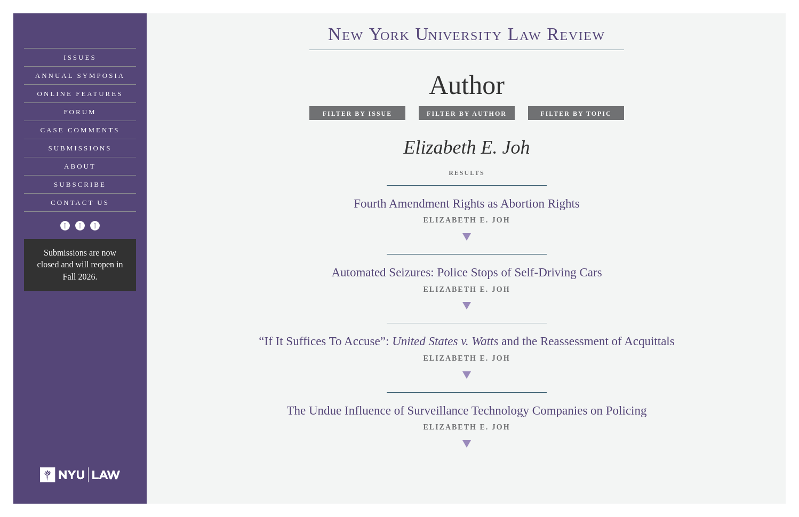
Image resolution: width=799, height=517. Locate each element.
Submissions (80, 148)
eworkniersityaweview (466, 36)
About (80, 166)
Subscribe (80, 184)
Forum (79, 112)
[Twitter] (65, 225)
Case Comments (79, 130)
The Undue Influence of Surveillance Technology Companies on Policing (466, 410)
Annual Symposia (80, 75)
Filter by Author (467, 113)
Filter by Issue (358, 113)
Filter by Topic (575, 113)
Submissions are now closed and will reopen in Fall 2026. (80, 264)
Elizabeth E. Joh (466, 220)
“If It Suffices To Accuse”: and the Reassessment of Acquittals (466, 341)
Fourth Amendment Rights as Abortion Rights (467, 203)
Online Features (80, 94)
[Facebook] (80, 225)
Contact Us (80, 202)
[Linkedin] (95, 225)
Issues (79, 57)
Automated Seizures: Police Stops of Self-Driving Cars (466, 272)
